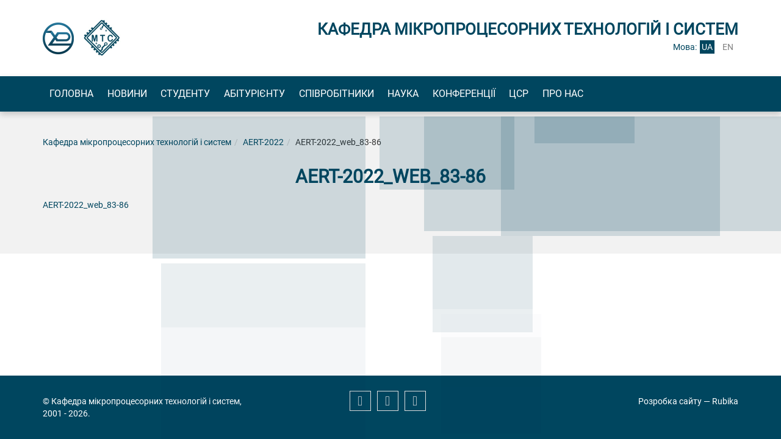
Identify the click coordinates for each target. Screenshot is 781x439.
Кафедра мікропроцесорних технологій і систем (137, 145)
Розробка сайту (670, 401)
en (727, 47)
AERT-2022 (263, 145)
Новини (148, 95)
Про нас (684, 95)
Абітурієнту (304, 95)
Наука (481, 95)
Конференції (556, 95)
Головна (79, 95)
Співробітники (400, 95)
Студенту (221, 95)
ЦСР (626, 95)
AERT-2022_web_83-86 (86, 208)
